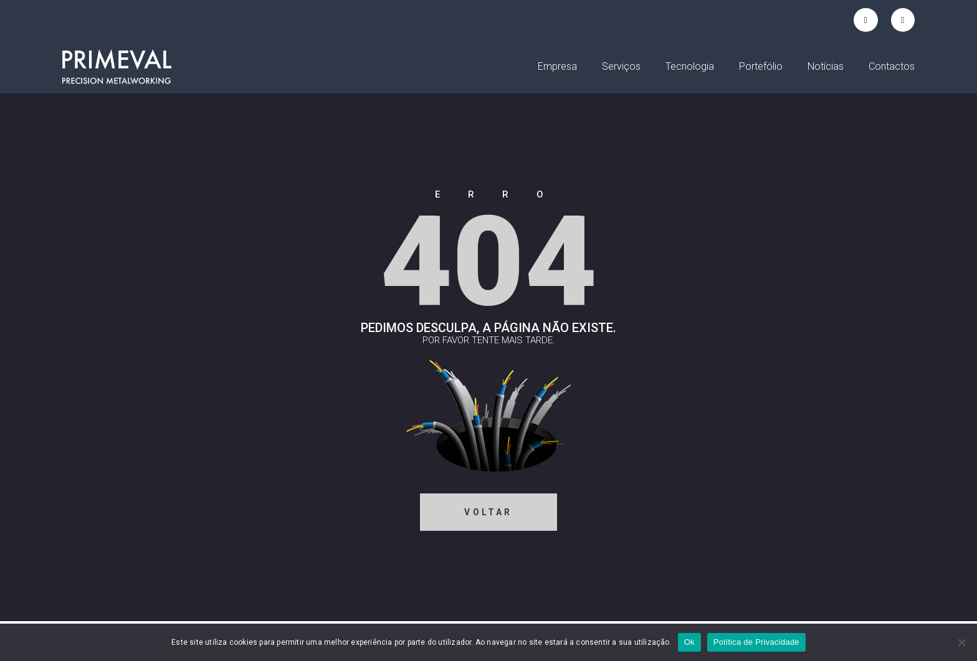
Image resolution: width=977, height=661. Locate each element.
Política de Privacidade (756, 642)
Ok (689, 642)
